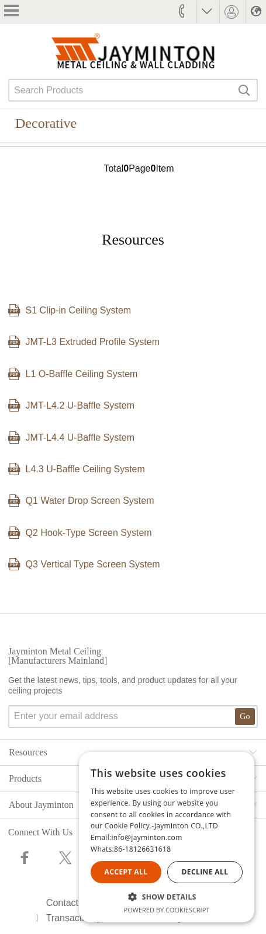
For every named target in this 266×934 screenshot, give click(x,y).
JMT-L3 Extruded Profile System (93, 342)
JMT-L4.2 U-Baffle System (80, 405)
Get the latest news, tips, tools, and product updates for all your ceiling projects (133, 701)
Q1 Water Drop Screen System (90, 501)
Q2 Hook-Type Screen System (89, 533)
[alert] (166, 837)
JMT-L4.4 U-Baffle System (80, 437)
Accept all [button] (126, 872)
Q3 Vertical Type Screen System (93, 564)
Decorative (46, 123)
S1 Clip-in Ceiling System (79, 310)
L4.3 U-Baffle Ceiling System (85, 469)
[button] (167, 896)
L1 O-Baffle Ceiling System (82, 374)
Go (245, 716)
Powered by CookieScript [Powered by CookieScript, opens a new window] (167, 909)
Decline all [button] (205, 872)
